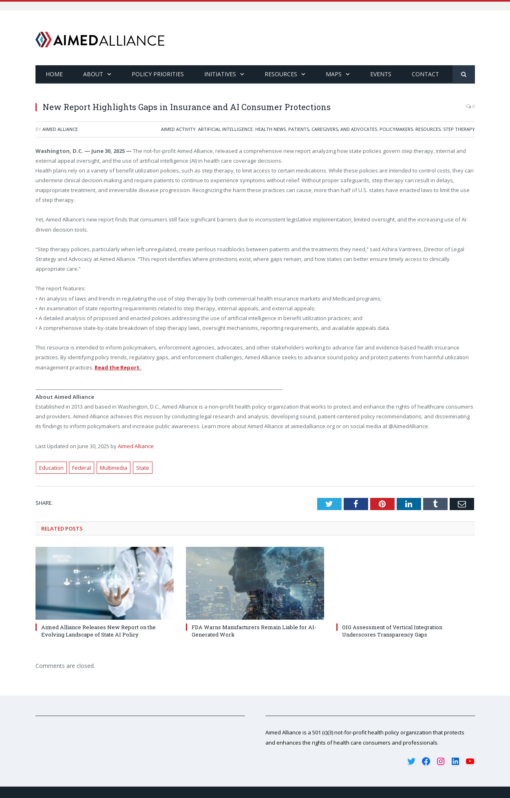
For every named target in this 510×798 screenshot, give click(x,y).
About (93, 74)
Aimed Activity (178, 129)
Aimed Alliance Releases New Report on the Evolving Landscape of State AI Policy (98, 630)
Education (51, 467)
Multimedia (113, 467)
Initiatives (220, 74)
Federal (81, 467)
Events (380, 74)
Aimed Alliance (60, 129)
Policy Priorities (158, 74)
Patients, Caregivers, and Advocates (332, 129)
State (142, 467)
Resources (281, 74)
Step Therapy (459, 129)
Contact (425, 74)
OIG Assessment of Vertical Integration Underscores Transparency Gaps (392, 630)
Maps (334, 74)
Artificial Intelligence (225, 129)
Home (54, 74)
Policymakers (396, 129)
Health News (270, 129)
